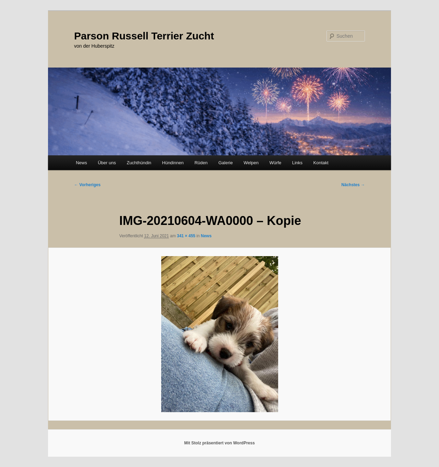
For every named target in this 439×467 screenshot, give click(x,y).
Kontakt (321, 162)
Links (297, 162)
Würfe (275, 162)
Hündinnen (173, 162)
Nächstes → (353, 184)
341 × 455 (186, 236)
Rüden (200, 162)
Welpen (251, 162)
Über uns (107, 162)
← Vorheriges (87, 184)
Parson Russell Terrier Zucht (144, 35)
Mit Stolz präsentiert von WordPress (219, 443)
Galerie (225, 162)
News (81, 162)
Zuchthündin (139, 162)
